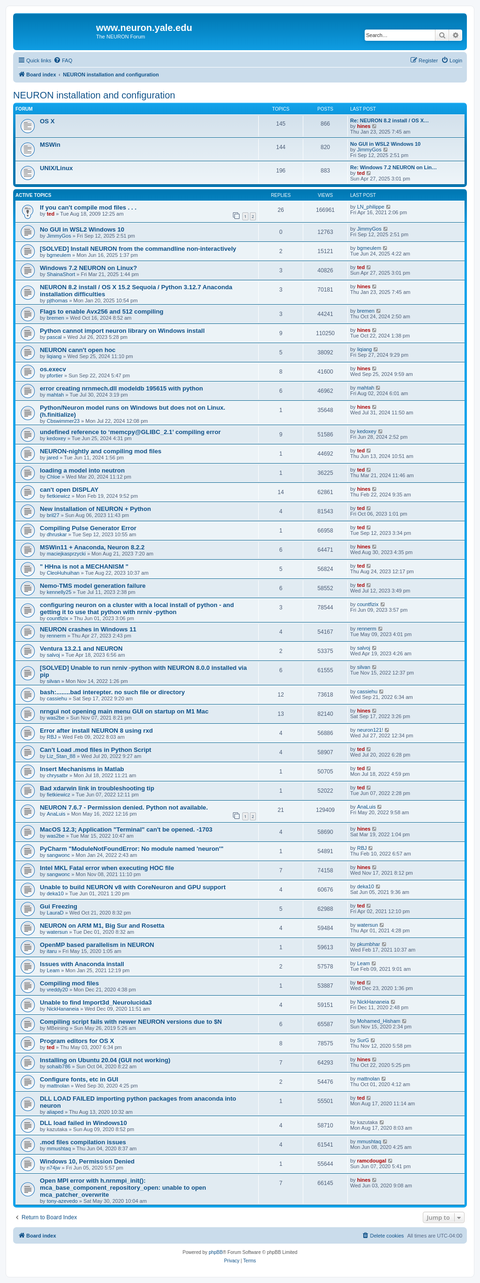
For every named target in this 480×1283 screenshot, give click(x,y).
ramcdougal (371, 1160)
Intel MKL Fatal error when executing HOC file (107, 867)
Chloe (53, 477)
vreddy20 (57, 989)
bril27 (53, 515)
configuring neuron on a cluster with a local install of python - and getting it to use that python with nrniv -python (137, 608)
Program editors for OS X (77, 1040)
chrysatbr (57, 775)
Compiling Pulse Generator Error (88, 528)
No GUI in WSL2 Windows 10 (385, 144)
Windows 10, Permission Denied (87, 1161)
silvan (53, 681)
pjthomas (57, 300)
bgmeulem (59, 255)
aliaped (55, 1112)
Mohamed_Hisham (378, 1021)
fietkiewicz (58, 496)
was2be (56, 717)
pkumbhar (368, 944)
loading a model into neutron (82, 470)
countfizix (57, 618)
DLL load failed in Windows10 (83, 1122)
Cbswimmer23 (63, 421)
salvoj (53, 655)
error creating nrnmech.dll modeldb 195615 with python (121, 388)
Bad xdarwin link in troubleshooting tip (97, 788)
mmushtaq (59, 1148)
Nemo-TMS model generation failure (93, 585)
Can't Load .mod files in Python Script (95, 749)
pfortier (55, 375)
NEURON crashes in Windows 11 (88, 629)
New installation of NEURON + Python (95, 508)
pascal (54, 337)
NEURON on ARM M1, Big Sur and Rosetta (102, 925)
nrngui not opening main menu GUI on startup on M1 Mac (124, 711)
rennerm (56, 635)
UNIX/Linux (56, 168)
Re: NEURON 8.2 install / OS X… (389, 120)
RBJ (52, 737)
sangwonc (58, 855)
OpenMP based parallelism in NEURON (97, 944)
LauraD (55, 912)
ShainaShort (61, 274)
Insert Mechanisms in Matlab (82, 769)
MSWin (50, 144)
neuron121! (370, 730)
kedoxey (56, 438)
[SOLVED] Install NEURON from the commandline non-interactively (138, 248)
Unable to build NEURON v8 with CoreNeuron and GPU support (132, 887)
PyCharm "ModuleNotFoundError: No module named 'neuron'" (132, 848)
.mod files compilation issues (83, 1142)
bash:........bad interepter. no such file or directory (112, 692)
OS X (47, 121)
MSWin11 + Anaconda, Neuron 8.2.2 (92, 547)
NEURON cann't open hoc (77, 349)
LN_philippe (370, 207)
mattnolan (58, 1085)
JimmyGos (369, 149)
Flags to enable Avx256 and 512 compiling (102, 311)
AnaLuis (56, 814)
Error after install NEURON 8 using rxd (96, 730)
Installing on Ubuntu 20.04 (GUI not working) (105, 1060)
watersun (57, 932)
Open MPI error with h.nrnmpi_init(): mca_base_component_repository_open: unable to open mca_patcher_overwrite (123, 1187)
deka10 (55, 893)
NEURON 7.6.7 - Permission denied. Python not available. (124, 807)
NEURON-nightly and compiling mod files (100, 451)
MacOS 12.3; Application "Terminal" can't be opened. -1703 (126, 829)
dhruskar (57, 534)
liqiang (54, 356)
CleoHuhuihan (63, 573)
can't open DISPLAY (69, 489)
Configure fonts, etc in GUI (79, 1079)
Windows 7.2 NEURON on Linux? (88, 267)
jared (52, 457)
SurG (363, 1040)
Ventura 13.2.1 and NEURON (81, 648)
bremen (55, 318)
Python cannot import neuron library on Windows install (122, 330)
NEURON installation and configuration (94, 95)
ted (361, 173)
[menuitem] (62, 60)
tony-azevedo (62, 1201)
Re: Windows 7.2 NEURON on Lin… (393, 167)
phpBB (216, 1252)
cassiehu (57, 698)
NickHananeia (63, 1009)
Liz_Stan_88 (61, 756)
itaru (52, 951)
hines (364, 126)
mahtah (55, 395)
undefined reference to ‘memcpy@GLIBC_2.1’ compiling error (130, 431)
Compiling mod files (69, 983)
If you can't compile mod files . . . (88, 207)
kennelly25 (59, 592)
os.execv (53, 369)
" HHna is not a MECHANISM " (84, 566)
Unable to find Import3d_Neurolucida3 (96, 1002)
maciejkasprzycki (66, 553)
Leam (53, 970)
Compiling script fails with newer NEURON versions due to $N (131, 1021)
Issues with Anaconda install (82, 964)
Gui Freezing (58, 906)
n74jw (53, 1167)
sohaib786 (59, 1066)
